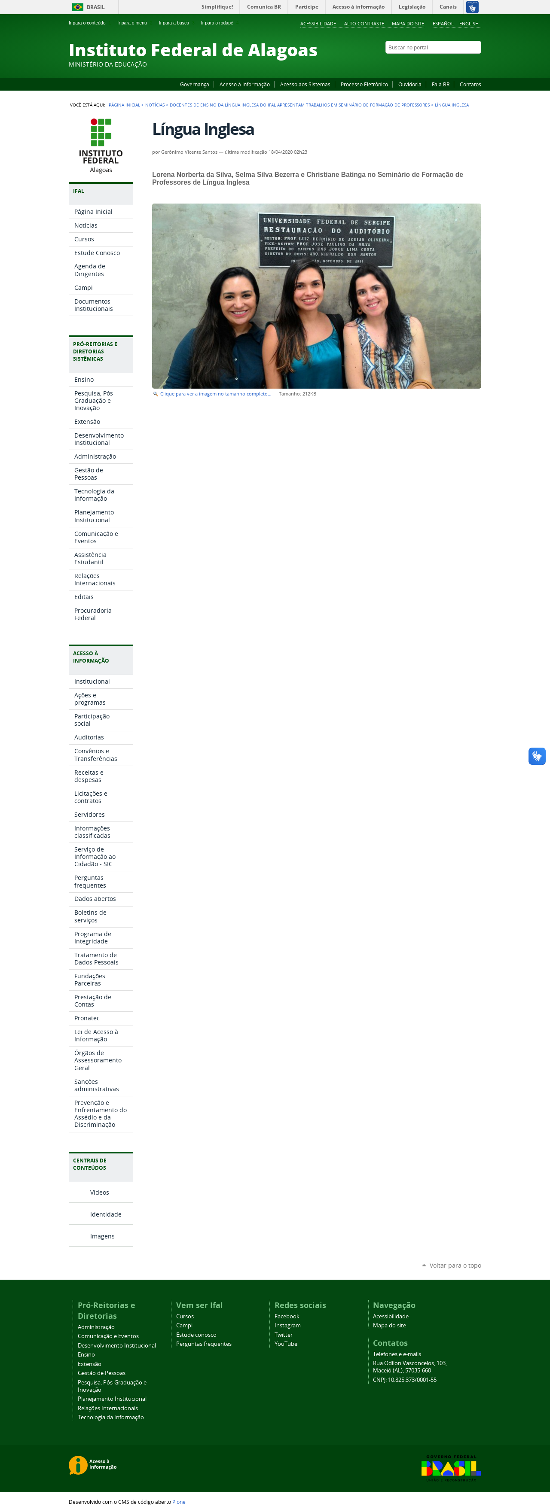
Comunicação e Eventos (108, 1336)
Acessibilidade (318, 23)
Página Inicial (124, 105)
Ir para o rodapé (221, 22)
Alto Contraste (364, 23)
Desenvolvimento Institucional (117, 1345)
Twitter (466, 64)
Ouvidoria (410, 84)
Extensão (89, 1364)
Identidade (106, 1214)
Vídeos (99, 1192)
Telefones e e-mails (397, 1354)
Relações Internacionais (108, 1408)
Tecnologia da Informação (111, 1417)
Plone (179, 1501)
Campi (184, 1325)
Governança (194, 84)
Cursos (185, 1316)
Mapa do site (408, 23)
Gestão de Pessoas (101, 1373)
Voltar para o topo (455, 1265)
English (469, 23)
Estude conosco (196, 1335)
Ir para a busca (177, 22)
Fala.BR (440, 84)
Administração (96, 1327)
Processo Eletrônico (364, 84)
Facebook (434, 64)
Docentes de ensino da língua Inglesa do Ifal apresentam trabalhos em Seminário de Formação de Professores (300, 105)
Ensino (86, 1354)
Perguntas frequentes (204, 1344)
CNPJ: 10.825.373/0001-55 (405, 1380)
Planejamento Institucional (112, 1398)
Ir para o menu (135, 22)
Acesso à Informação (245, 84)
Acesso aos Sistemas (305, 84)
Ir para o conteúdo (91, 22)
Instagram (455, 64)
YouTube (444, 64)
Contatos (470, 84)
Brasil (96, 7)
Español (443, 23)
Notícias (155, 105)
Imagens (102, 1236)
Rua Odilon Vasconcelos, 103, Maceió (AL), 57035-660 (410, 1367)
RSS (477, 64)
